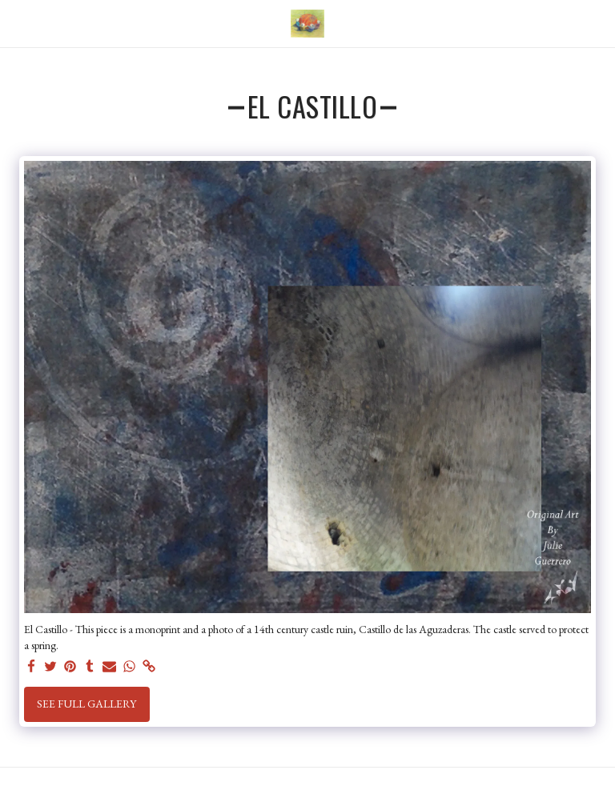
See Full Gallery (86, 703)
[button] (17, 23)
